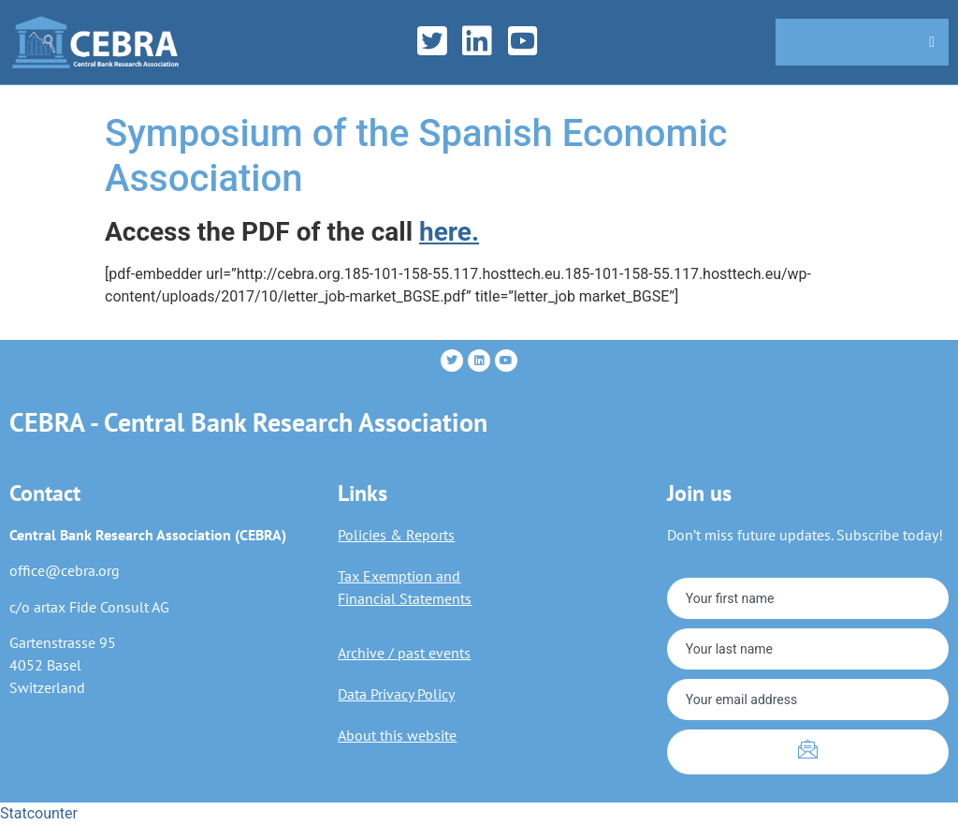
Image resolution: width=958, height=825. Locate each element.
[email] (808, 699)
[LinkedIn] (483, 42)
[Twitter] (438, 42)
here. (449, 231)
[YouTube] (529, 42)
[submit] (808, 751)
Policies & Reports (396, 534)
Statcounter (39, 813)
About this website (397, 735)
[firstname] (808, 598)
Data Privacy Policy (396, 694)
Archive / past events (404, 652)
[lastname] (808, 649)
